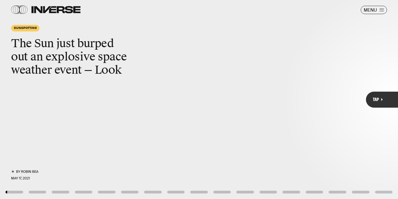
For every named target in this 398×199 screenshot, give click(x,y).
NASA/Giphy (380, 182)
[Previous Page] (65, 99)
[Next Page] (264, 99)
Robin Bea (29, 171)
